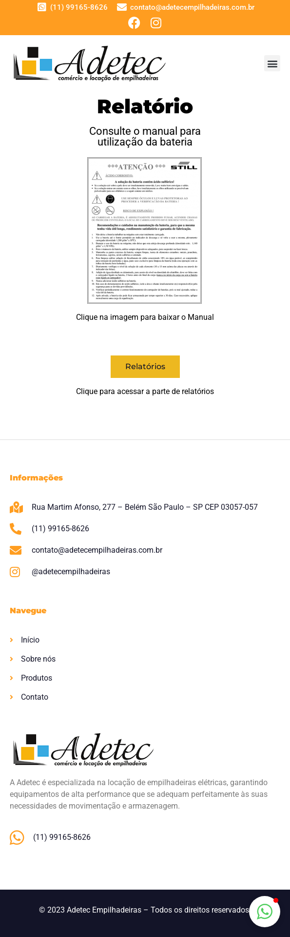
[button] (272, 63)
